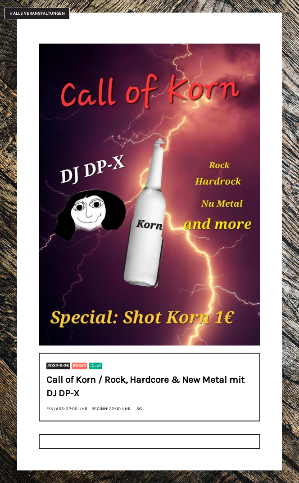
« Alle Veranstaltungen (37, 13)
